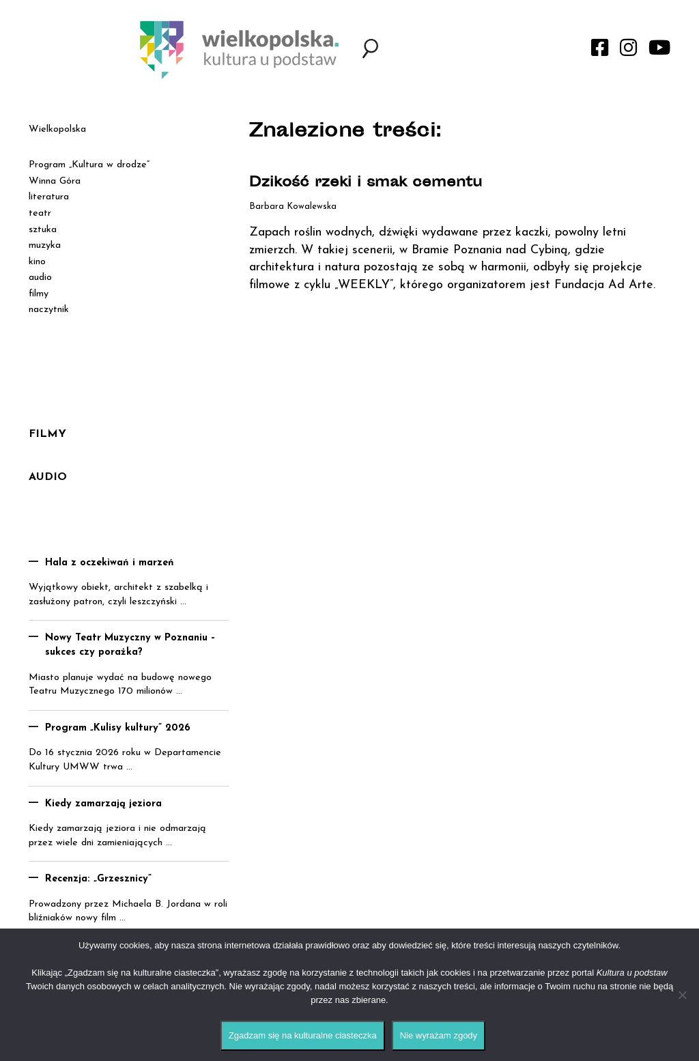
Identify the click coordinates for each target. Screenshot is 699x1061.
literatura (49, 197)
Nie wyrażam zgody (438, 1035)
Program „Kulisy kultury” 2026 (117, 728)
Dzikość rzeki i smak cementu (365, 183)
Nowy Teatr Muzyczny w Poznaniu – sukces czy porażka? (130, 645)
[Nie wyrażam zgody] (682, 995)
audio (40, 277)
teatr (40, 213)
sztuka (43, 230)
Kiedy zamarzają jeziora (103, 804)
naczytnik (49, 310)
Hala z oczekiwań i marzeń (109, 563)
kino (37, 262)
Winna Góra (55, 181)
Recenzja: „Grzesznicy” (98, 879)
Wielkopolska (57, 129)
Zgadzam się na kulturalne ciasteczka (303, 1035)
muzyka (45, 245)
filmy (38, 294)
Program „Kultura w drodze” (89, 165)
